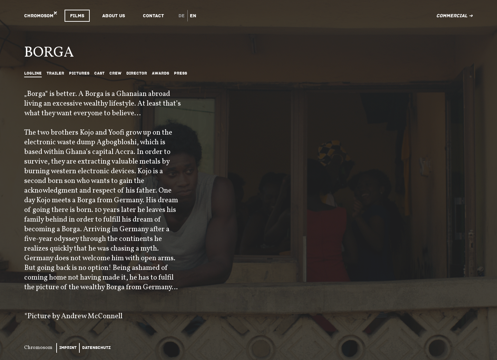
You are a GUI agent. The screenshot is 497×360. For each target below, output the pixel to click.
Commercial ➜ (454, 16)
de (181, 16)
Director (136, 73)
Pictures (79, 73)
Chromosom (38, 16)
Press (180, 73)
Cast (99, 73)
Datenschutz (96, 347)
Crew (115, 73)
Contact (153, 16)
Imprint (68, 347)
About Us (113, 16)
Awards (160, 73)
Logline (33, 73)
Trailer (55, 73)
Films (77, 16)
